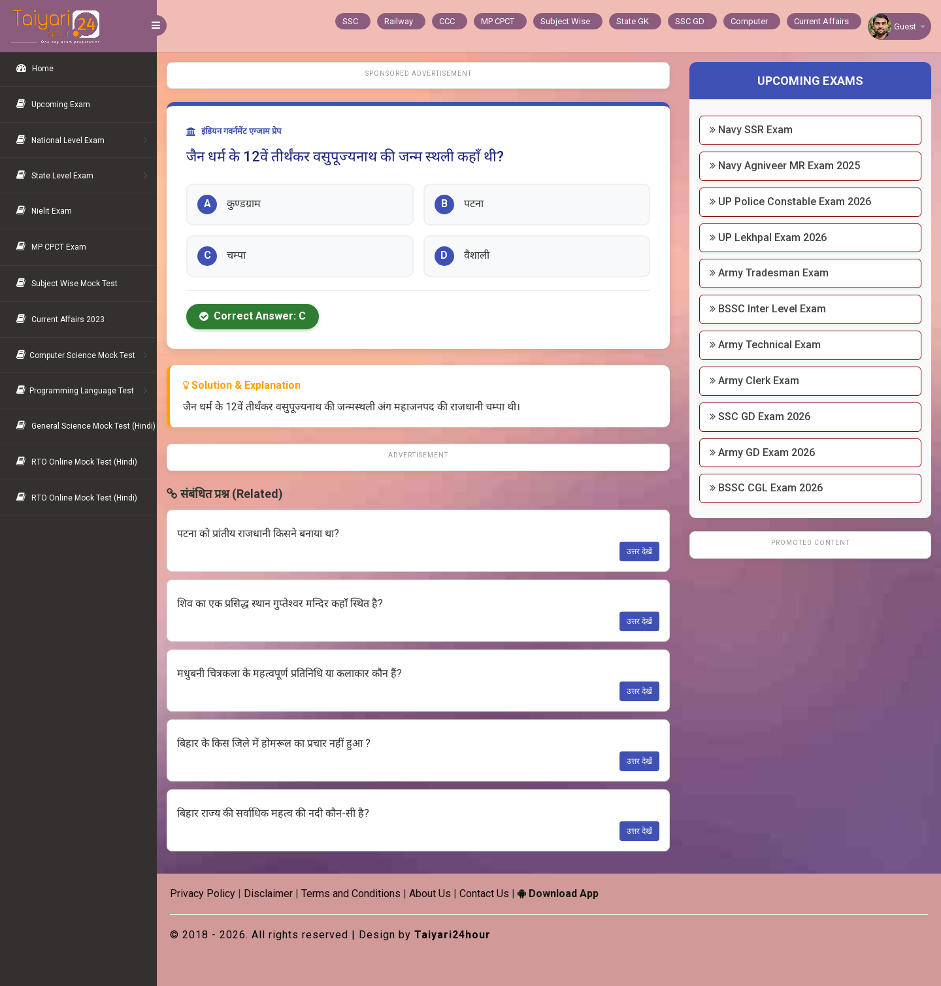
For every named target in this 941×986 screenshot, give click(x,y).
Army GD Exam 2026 (762, 452)
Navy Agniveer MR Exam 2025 (785, 165)
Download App (558, 893)
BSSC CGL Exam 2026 (766, 488)
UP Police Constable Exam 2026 (790, 201)
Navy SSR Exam (751, 129)
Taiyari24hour (452, 934)
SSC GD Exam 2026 (760, 416)
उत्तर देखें (639, 551)
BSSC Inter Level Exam (768, 309)
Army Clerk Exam (754, 380)
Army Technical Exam (765, 344)
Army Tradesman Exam (769, 273)
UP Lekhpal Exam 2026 (768, 237)
